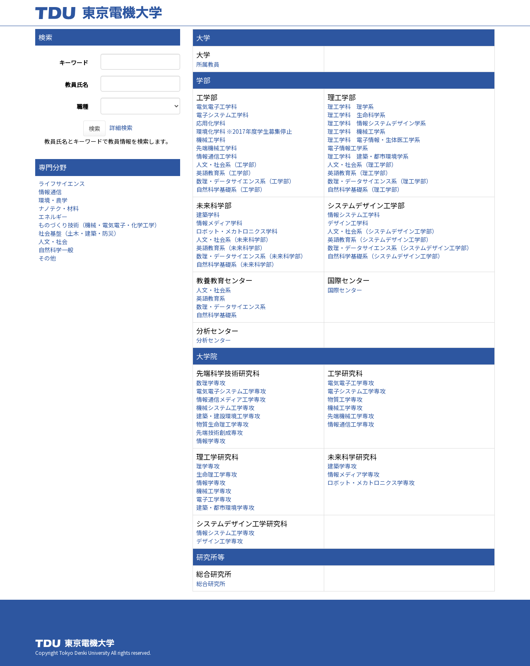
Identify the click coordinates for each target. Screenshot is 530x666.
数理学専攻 (210, 383)
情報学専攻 (210, 441)
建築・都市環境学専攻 (225, 507)
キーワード (73, 62)
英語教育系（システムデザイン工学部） (380, 239)
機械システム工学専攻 (225, 407)
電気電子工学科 (216, 106)
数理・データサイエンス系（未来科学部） (251, 256)
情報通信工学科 (216, 156)
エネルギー (53, 216)
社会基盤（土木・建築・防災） (79, 233)
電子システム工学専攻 (356, 391)
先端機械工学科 (216, 148)
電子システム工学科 (222, 115)
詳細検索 (120, 127)
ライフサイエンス (62, 183)
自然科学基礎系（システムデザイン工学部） (385, 256)
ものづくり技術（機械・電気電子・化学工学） (99, 225)
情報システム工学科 (354, 214)
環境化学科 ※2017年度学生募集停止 (244, 131)
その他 (47, 258)
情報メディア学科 (219, 223)
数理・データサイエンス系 (231, 306)
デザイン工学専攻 (219, 541)
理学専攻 (207, 466)
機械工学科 (210, 139)
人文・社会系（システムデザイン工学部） (383, 231)
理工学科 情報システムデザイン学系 (377, 123)
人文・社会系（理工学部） (362, 164)
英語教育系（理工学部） (359, 173)
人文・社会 (53, 241)
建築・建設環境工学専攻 (228, 416)
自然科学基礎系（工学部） (231, 189)
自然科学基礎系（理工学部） (365, 189)
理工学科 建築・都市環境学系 (368, 156)
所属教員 (207, 64)
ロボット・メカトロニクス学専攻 (371, 482)
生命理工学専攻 (216, 474)
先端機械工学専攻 (351, 416)
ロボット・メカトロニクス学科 (236, 231)
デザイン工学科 (348, 223)
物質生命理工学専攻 (222, 424)
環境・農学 (53, 200)
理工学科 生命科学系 (356, 115)
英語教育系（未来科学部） (231, 248)
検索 (94, 128)
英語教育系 (210, 298)
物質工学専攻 (345, 399)
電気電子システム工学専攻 (231, 391)
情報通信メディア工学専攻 (230, 399)
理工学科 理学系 (351, 106)
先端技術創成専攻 (219, 432)
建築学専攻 (342, 466)
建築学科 (207, 214)
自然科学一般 (56, 250)
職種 (82, 106)
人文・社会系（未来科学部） (234, 239)
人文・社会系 (213, 290)
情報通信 (50, 192)
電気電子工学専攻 (351, 383)
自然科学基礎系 (216, 315)
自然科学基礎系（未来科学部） (236, 264)
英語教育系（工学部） (225, 173)
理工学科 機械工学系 (356, 131)
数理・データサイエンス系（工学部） (245, 181)
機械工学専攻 (345, 407)
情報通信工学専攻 (351, 424)
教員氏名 (76, 84)
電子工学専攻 (213, 499)
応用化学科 (210, 123)
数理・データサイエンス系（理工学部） (380, 181)
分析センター (213, 340)
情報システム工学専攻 (225, 532)
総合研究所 (210, 583)
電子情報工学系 (348, 148)
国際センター (345, 290)
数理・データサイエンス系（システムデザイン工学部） (400, 248)
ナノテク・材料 (59, 208)
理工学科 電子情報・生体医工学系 (374, 139)
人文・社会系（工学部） (228, 164)
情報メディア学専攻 (353, 474)
